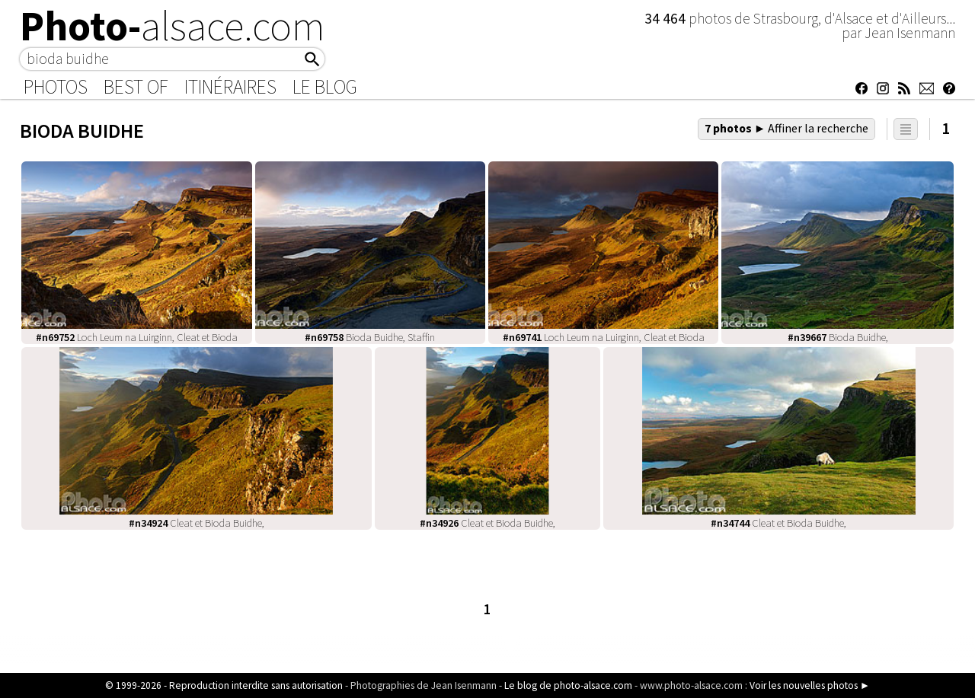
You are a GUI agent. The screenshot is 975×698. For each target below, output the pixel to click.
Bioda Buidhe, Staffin (370, 337)
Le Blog (324, 87)
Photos (56, 87)
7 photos (787, 127)
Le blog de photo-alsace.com (568, 685)
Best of (136, 87)
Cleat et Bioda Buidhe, (196, 523)
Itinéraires (230, 87)
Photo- (172, 26)
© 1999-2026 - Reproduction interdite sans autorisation (224, 685)
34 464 (666, 18)
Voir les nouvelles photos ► (810, 685)
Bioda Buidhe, (838, 337)
